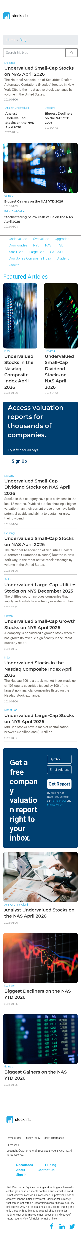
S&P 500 (56, 252)
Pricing (50, 1165)
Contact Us (46, 1170)
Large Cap (36, 252)
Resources (24, 1165)
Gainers (8, 195)
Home (10, 40)
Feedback (13, 1145)
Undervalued (18, 239)
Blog (23, 40)
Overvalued (41, 239)
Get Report (59, 784)
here (54, 1218)
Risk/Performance (53, 1137)
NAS (48, 245)
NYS (36, 245)
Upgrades (62, 239)
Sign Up (19, 461)
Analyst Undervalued (17, 107)
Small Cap (16, 252)
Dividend (63, 258)
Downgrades (18, 245)
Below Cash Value (14, 211)
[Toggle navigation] (72, 15)
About (20, 1170)
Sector (7, 579)
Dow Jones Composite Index (30, 258)
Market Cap (10, 710)
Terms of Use (58, 800)
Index (7, 351)
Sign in (21, 1175)
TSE (60, 245)
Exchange (9, 62)
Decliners (50, 107)
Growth (14, 265)
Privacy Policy (54, 804)
